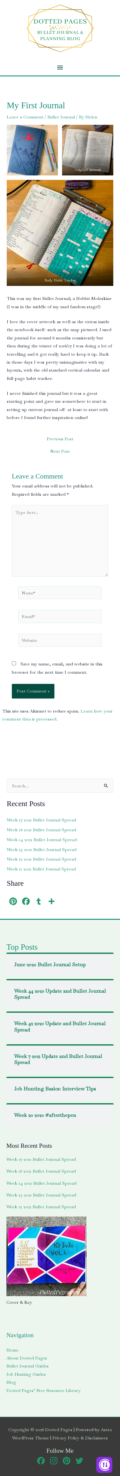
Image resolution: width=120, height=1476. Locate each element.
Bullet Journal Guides (27, 1366)
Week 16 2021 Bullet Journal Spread (41, 830)
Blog (11, 1382)
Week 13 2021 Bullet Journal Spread (41, 849)
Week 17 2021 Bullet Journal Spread (41, 820)
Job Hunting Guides (26, 1374)
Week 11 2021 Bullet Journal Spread (41, 869)
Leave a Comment (25, 117)
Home (12, 1350)
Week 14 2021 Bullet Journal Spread (42, 839)
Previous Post (60, 439)
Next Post (60, 451)
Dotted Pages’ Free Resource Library (43, 1390)
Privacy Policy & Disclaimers (80, 1438)
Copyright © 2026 (40, 1429)
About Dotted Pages (26, 1358)
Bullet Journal (61, 117)
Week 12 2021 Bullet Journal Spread (41, 859)
